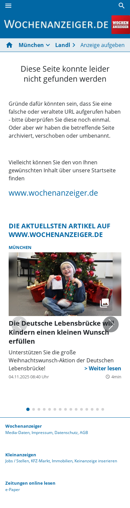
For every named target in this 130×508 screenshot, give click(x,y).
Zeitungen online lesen (30, 483)
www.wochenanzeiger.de (53, 192)
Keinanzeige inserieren (95, 461)
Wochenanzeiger (23, 426)
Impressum (42, 432)
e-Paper (12, 489)
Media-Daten (17, 432)
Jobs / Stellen (17, 461)
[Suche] (121, 6)
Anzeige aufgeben (102, 45)
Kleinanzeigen (20, 455)
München (31, 45)
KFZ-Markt (40, 461)
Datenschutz (66, 432)
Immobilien (62, 461)
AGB (84, 432)
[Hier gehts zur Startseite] (10, 45)
